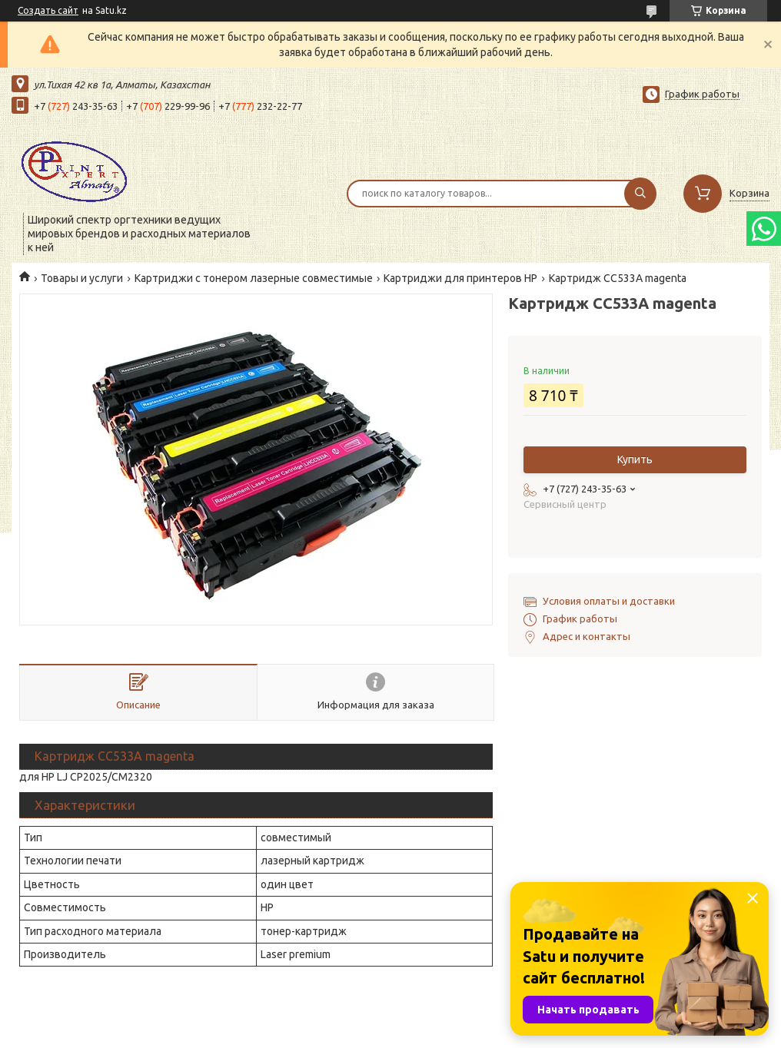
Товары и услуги (82, 278)
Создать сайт (48, 10)
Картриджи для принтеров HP (460, 278)
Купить (635, 459)
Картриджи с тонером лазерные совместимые (254, 278)
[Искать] (640, 193)
